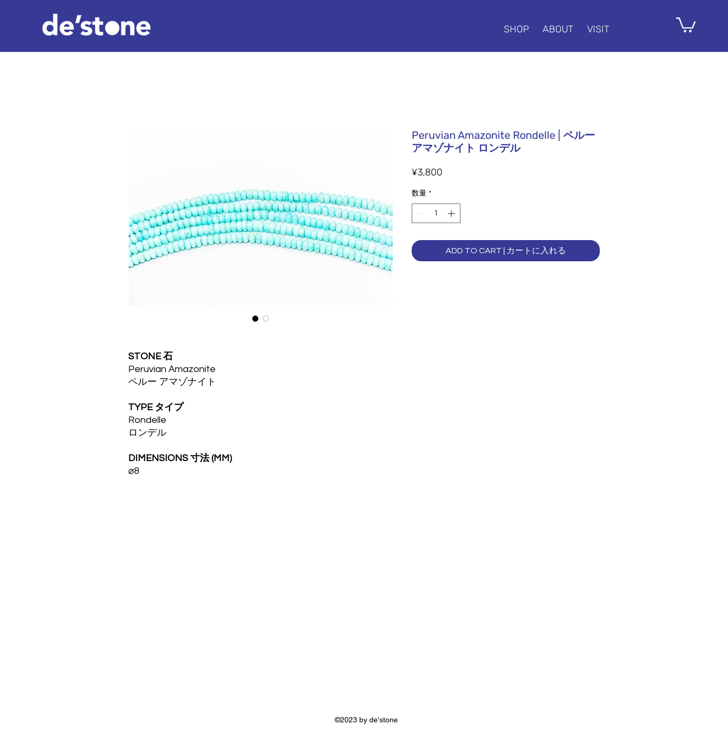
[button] (686, 24)
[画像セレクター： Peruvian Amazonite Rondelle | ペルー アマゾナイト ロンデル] (255, 318)
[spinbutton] (436, 213)
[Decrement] (420, 213)
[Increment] (452, 213)
